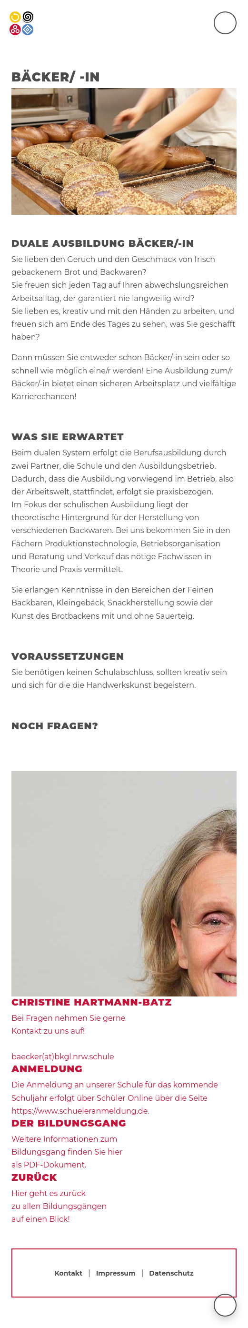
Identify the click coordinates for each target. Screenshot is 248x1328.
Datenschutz (171, 1273)
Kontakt (68, 1273)
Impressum (116, 1273)
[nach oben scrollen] (225, 1305)
